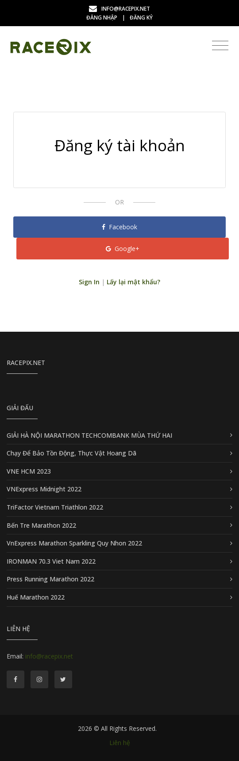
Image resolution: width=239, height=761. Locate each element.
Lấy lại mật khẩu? (133, 282)
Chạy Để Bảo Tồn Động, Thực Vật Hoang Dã (71, 453)
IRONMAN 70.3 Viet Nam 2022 (51, 561)
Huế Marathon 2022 (36, 597)
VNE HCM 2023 (29, 471)
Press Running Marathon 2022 (50, 579)
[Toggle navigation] (220, 45)
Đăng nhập (101, 17)
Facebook (119, 227)
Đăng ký (141, 17)
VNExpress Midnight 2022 (44, 489)
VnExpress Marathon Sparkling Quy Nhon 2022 (74, 543)
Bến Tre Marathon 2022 (41, 525)
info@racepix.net (119, 8)
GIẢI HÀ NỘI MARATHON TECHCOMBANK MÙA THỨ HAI (89, 435)
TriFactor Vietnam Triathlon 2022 (55, 507)
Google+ (122, 248)
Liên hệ (119, 742)
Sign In (89, 282)
